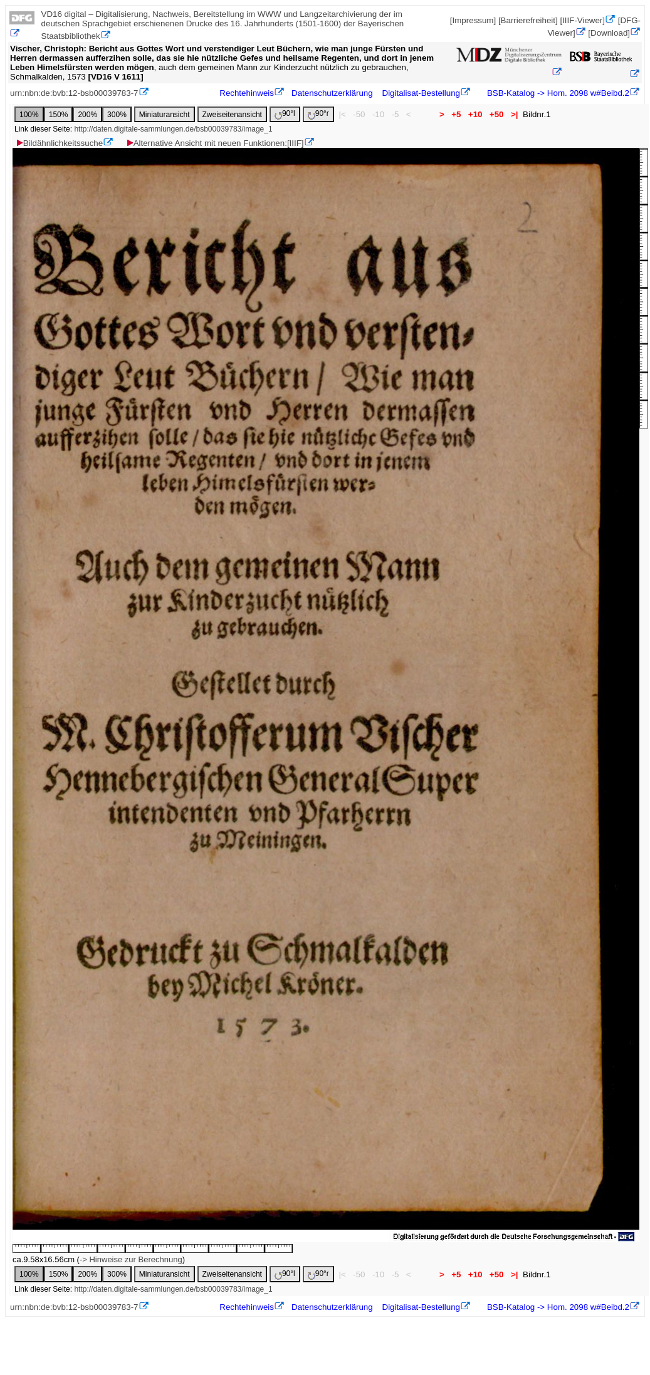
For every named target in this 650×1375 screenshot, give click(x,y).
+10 (475, 114)
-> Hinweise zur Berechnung (131, 1259)
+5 (456, 114)
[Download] (609, 33)
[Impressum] (473, 20)
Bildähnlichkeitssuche (59, 143)
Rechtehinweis (246, 93)
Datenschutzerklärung (332, 93)
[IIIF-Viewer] (582, 20)
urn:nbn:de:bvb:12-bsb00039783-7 (74, 93)
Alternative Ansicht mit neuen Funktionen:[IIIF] (214, 143)
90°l (285, 114)
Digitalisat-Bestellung (421, 93)
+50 (496, 114)
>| (514, 114)
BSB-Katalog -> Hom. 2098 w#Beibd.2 (557, 93)
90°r (318, 114)
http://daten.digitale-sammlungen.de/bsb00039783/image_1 (173, 129)
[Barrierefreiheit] (528, 20)
